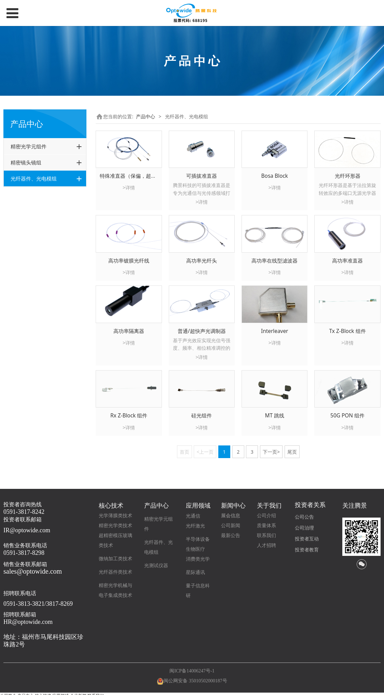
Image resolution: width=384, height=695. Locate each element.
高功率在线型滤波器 (274, 260)
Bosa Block (274, 175)
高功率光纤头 (201, 260)
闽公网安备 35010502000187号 (195, 680)
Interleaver (274, 331)
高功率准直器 (347, 260)
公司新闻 (230, 525)
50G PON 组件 (347, 415)
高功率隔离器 (128, 331)
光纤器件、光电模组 (34, 178)
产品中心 (145, 116)
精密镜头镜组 (26, 162)
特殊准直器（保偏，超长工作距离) (139, 175)
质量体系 (266, 525)
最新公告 (230, 535)
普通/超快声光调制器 (202, 331)
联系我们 (266, 535)
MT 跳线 (274, 415)
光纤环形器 (347, 175)
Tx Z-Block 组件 (347, 331)
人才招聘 (266, 545)
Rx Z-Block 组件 (128, 415)
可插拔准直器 (201, 175)
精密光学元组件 (28, 146)
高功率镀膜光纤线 (128, 260)
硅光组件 (201, 415)
